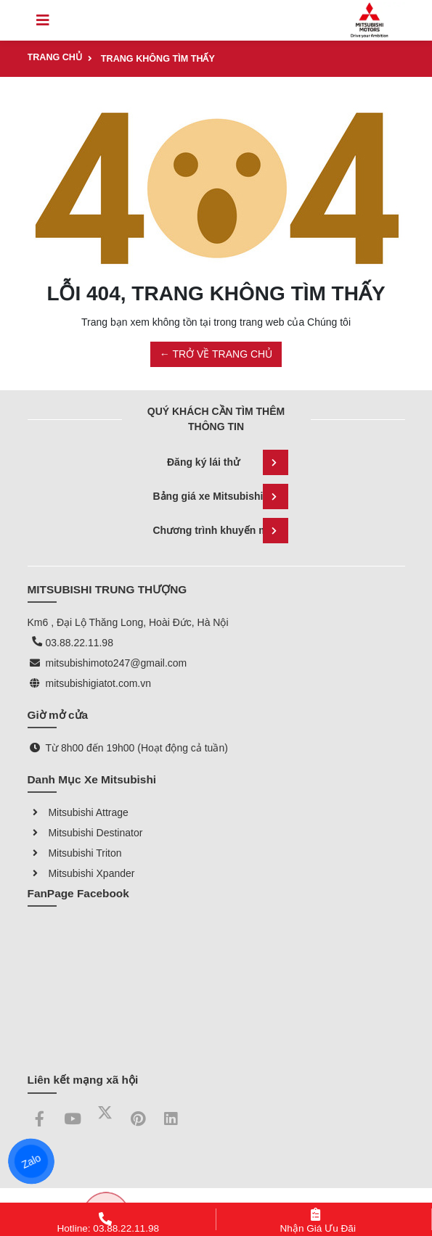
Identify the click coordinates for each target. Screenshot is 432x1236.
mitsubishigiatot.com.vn (99, 683)
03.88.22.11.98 (79, 642)
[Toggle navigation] (43, 20)
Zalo (31, 1161)
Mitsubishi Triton (75, 853)
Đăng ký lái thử (227, 462)
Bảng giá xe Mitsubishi (220, 496)
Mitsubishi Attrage (78, 812)
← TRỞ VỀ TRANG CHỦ (216, 354)
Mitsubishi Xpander (81, 873)
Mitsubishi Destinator (85, 833)
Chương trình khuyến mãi (220, 530)
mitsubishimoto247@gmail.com (116, 663)
